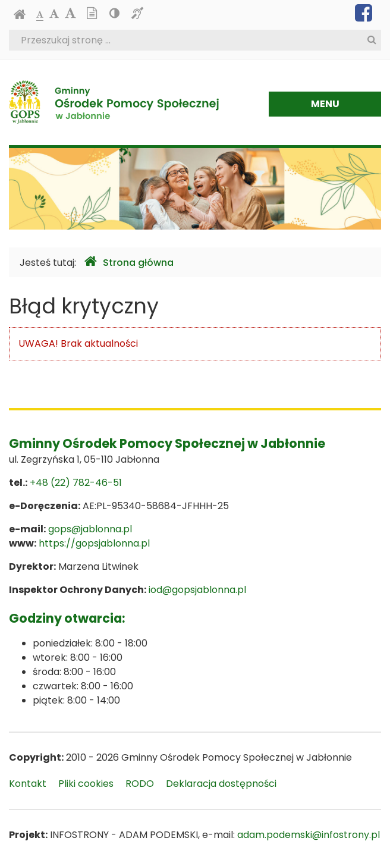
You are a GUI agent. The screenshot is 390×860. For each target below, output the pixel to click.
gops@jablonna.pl (90, 529)
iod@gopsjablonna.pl (197, 590)
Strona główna (129, 262)
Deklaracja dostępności (221, 783)
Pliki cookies (86, 783)
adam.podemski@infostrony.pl (308, 835)
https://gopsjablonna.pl (94, 543)
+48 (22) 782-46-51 (76, 482)
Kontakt (27, 783)
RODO (139, 783)
